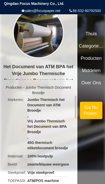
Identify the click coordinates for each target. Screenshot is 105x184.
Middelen (91, 70)
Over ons (91, 82)
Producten (14, 87)
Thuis (91, 33)
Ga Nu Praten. (91, 110)
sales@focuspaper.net (42, 11)
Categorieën (91, 46)
